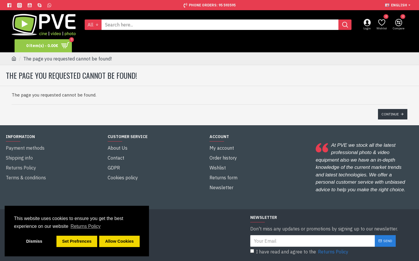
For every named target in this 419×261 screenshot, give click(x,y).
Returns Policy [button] (85, 226)
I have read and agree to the (299, 251)
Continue (390, 114)
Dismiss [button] (34, 241)
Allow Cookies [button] (119, 241)
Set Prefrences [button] (77, 241)
